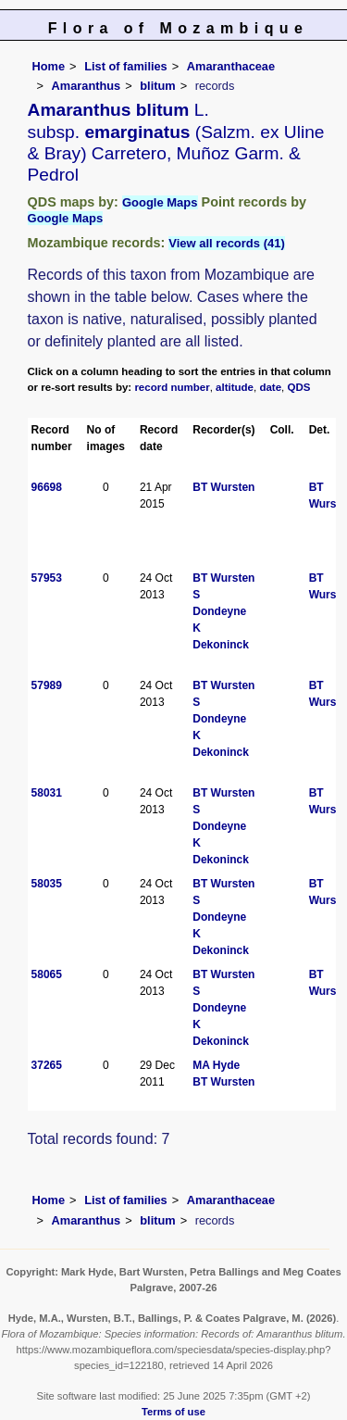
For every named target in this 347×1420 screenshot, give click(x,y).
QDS (299, 387)
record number (171, 387)
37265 (46, 1065)
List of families (125, 66)
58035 (46, 883)
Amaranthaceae (231, 66)
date (270, 387)
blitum (157, 86)
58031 (46, 792)
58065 (46, 974)
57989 (46, 685)
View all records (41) (226, 243)
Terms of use (173, 1411)
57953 (46, 578)
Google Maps (160, 202)
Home (49, 66)
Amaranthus (86, 86)
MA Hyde (216, 1065)
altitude (235, 387)
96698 (46, 487)
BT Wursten (223, 487)
